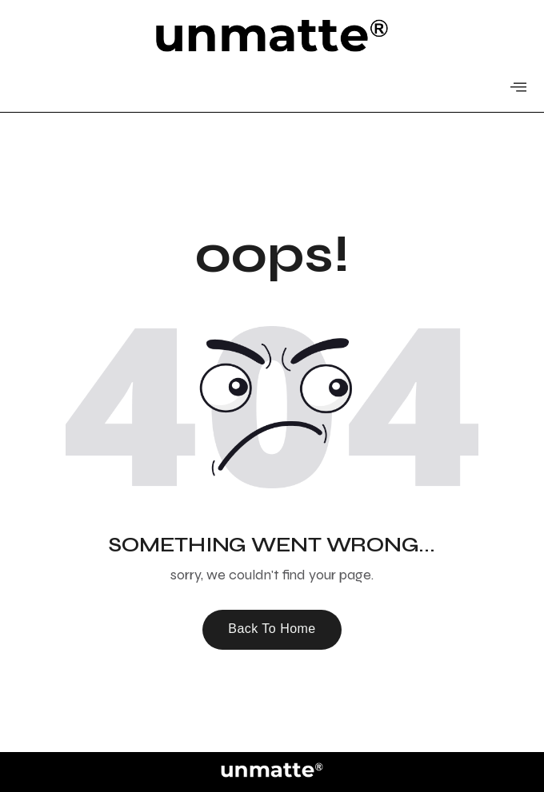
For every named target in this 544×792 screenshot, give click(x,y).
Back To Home (272, 628)
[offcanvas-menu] (518, 87)
